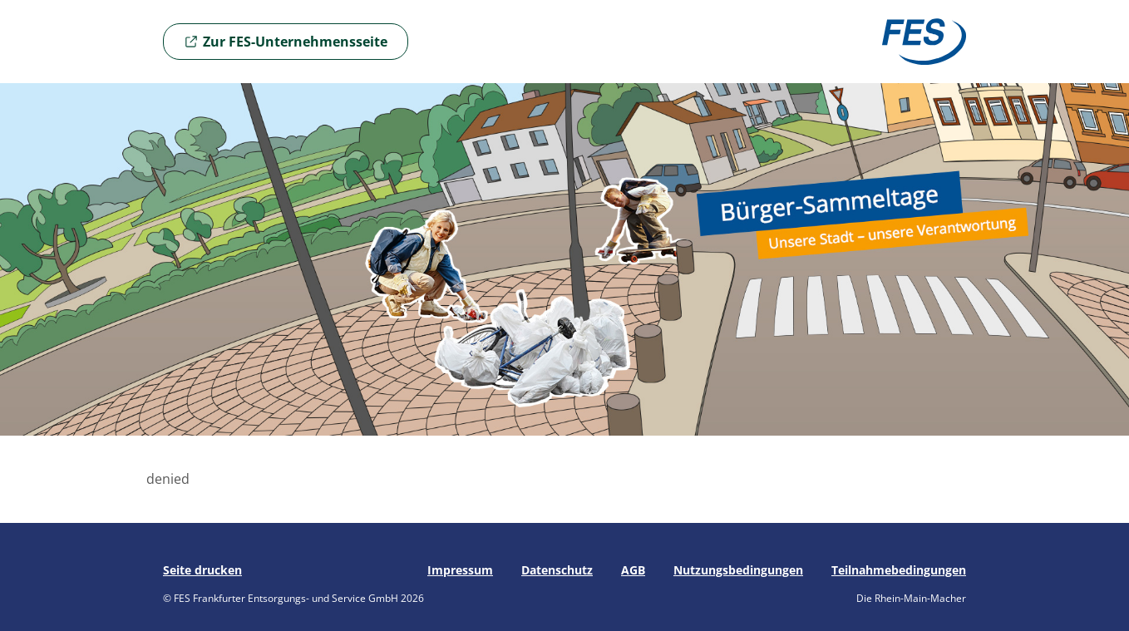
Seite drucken (202, 570)
